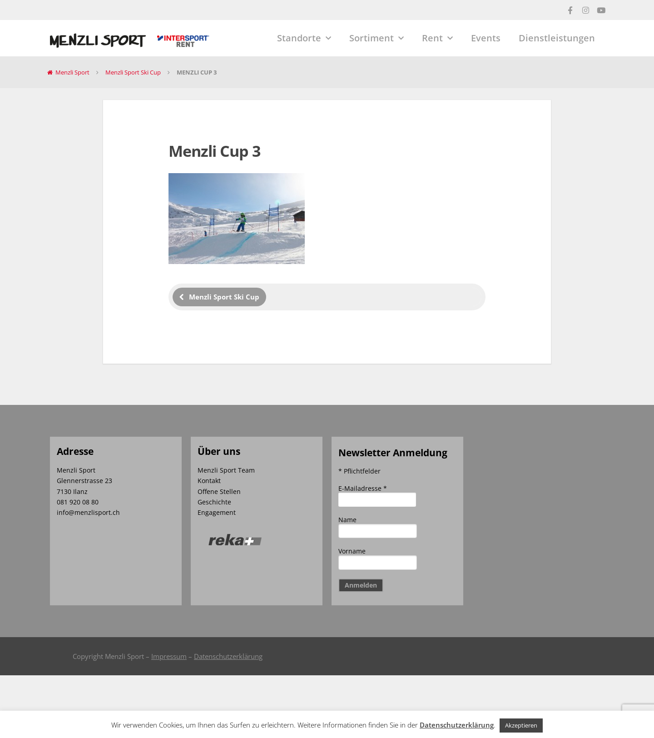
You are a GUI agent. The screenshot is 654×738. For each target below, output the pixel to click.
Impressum (169, 656)
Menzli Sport (72, 72)
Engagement (217, 512)
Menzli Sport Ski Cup (133, 72)
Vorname (352, 551)
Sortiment (376, 38)
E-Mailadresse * (362, 488)
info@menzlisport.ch (88, 512)
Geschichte (214, 502)
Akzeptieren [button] (521, 725)
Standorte (304, 38)
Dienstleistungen (557, 38)
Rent (437, 38)
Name (347, 519)
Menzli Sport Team (226, 470)
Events (485, 38)
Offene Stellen (219, 491)
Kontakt (209, 480)
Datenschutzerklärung (228, 656)
